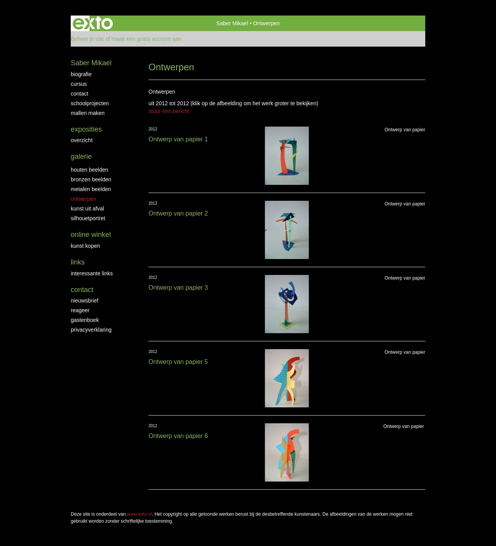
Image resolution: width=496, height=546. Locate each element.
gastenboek (85, 320)
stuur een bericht (168, 111)
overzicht (82, 140)
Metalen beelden (91, 189)
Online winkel (91, 234)
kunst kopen (85, 246)
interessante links (92, 273)
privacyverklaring (91, 330)
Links (78, 262)
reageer (80, 310)
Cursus (79, 84)
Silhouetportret (88, 218)
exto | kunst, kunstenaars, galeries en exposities (93, 23)
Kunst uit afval (87, 208)
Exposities (86, 129)
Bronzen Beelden (91, 179)
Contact (79, 93)
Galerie (81, 156)
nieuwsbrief (84, 300)
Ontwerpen (83, 199)
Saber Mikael (232, 23)
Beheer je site (87, 39)
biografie (81, 74)
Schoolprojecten (90, 103)
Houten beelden (89, 170)
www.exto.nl (139, 514)
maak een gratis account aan (147, 39)
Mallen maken (88, 113)
